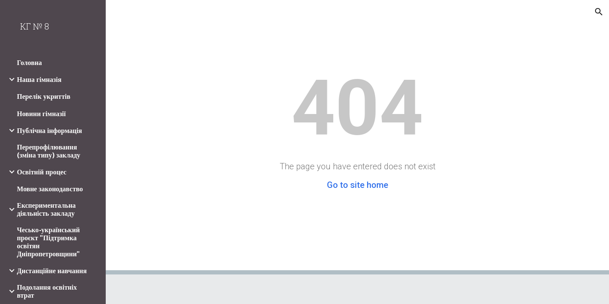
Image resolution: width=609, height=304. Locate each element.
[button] (599, 12)
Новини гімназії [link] (41, 114)
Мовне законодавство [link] (50, 189)
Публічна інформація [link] (49, 131)
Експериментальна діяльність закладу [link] (46, 209)
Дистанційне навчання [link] (52, 271)
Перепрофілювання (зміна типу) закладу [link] (48, 151)
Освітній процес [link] (41, 172)
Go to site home (357, 185)
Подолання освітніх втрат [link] (47, 291)
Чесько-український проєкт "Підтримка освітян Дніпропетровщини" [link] (48, 242)
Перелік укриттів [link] (43, 96)
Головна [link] (29, 63)
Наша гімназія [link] (39, 80)
